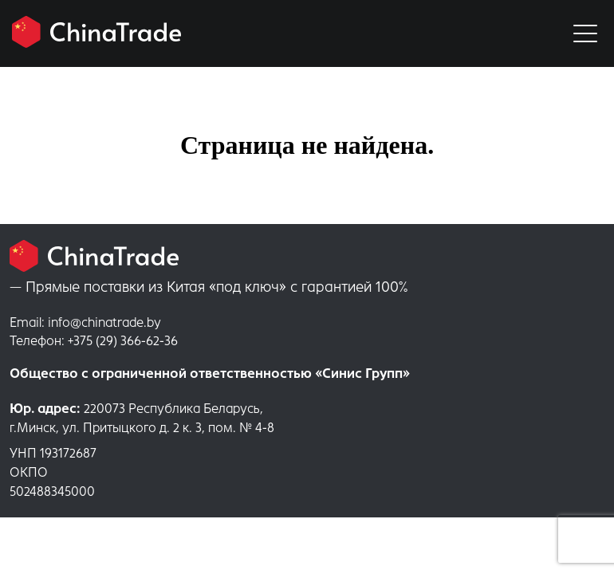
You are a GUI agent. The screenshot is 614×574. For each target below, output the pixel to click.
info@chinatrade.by (85, 322)
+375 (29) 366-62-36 (94, 341)
